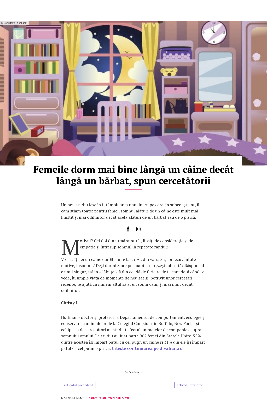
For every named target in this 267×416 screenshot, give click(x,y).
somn (119, 398)
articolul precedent (78, 385)
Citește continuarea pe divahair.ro (147, 348)
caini (127, 398)
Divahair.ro (136, 372)
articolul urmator (190, 385)
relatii (102, 398)
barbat (93, 398)
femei (111, 398)
